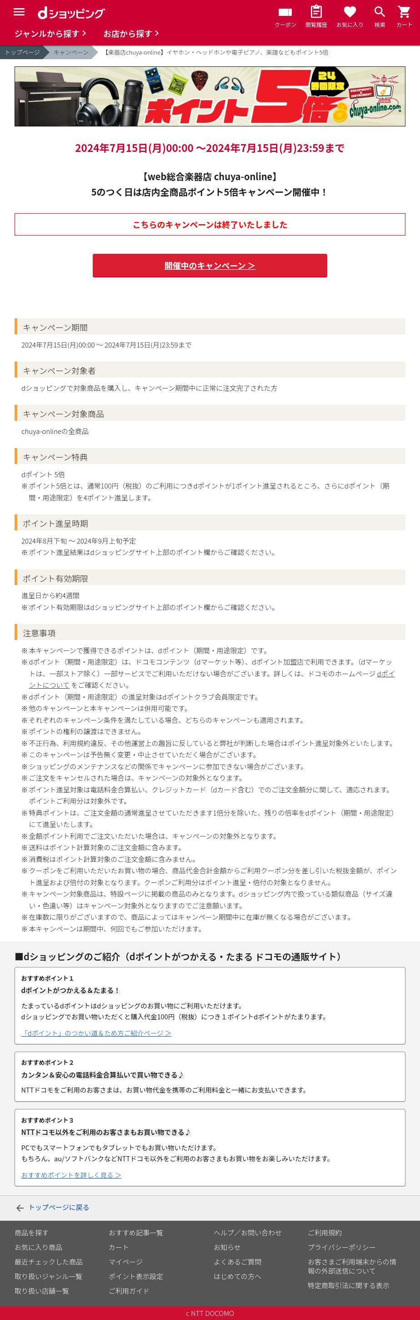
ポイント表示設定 (136, 1276)
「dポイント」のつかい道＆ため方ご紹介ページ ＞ (96, 1033)
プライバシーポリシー (342, 1247)
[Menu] (19, 12)
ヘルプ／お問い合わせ (248, 1232)
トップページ (22, 52)
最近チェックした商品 (49, 1261)
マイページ (126, 1261)
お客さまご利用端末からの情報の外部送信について (352, 1266)
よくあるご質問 (237, 1261)
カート (119, 1247)
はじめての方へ (237, 1276)
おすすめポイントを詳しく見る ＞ (71, 1174)
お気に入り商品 (38, 1247)
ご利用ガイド (129, 1290)
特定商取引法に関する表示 (349, 1285)
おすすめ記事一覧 (136, 1232)
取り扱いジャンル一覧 (48, 1276)
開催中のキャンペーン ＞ (209, 265)
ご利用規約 (325, 1232)
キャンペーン (71, 52)
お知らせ (227, 1247)
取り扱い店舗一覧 (42, 1290)
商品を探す (32, 1232)
